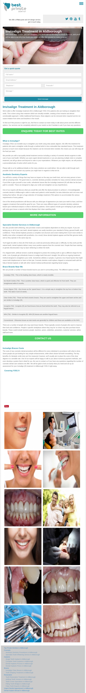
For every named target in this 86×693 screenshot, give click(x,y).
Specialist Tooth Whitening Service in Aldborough (23, 655)
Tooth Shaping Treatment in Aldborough (19, 673)
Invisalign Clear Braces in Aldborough (19, 670)
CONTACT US (43, 338)
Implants (7, 657)
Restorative (8, 675)
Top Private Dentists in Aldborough (16, 648)
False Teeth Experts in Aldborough (18, 686)
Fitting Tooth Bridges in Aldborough (18, 684)
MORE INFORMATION (43, 215)
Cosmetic (7, 650)
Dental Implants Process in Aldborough (19, 664)
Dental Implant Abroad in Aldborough (17, 690)
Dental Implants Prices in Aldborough (18, 666)
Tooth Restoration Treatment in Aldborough (20, 677)
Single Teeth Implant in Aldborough (18, 659)
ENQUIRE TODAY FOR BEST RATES (43, 131)
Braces (6, 668)
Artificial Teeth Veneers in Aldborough (19, 679)
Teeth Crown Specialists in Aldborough (19, 681)
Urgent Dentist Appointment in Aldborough (18, 688)
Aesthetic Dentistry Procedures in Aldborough (21, 652)
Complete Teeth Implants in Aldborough (19, 661)
